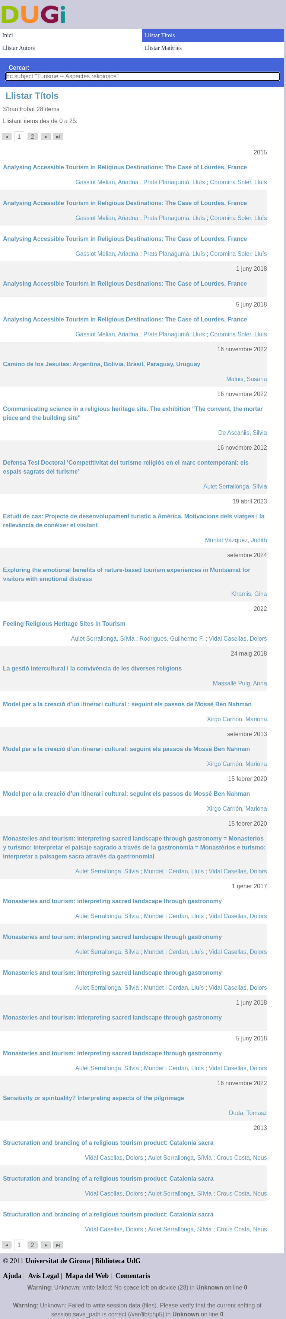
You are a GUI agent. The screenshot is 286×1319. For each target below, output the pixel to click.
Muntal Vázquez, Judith (236, 540)
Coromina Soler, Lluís (238, 182)
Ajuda (12, 1275)
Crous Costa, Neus (242, 1158)
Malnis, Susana (246, 379)
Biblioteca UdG (118, 1261)
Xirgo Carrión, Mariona (237, 719)
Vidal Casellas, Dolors (238, 638)
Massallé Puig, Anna (240, 683)
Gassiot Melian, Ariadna (107, 182)
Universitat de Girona (57, 1261)
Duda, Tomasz (248, 1113)
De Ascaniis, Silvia (242, 433)
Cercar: (19, 68)
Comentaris (132, 1275)
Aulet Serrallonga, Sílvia (235, 486)
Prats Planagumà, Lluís (174, 182)
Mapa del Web (87, 1275)
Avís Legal (43, 1275)
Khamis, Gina (249, 594)
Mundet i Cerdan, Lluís (174, 871)
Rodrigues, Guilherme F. (172, 638)
